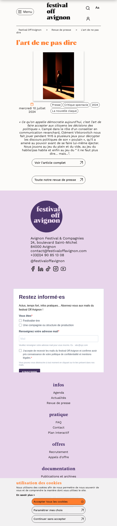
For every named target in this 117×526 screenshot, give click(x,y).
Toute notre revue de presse (55, 179)
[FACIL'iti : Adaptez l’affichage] (98, 8)
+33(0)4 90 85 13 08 (47, 255)
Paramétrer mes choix (48, 510)
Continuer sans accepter (50, 518)
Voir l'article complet (50, 162)
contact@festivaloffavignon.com (59, 251)
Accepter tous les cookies (50, 501)
